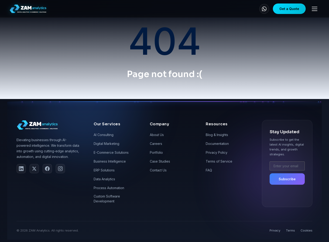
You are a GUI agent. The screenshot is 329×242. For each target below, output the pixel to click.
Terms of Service (219, 161)
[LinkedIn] (21, 168)
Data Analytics (104, 179)
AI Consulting (103, 135)
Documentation (217, 144)
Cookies (306, 230)
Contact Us (158, 170)
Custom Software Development (107, 198)
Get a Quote (289, 9)
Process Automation (109, 188)
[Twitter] (34, 168)
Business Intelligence (110, 161)
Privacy (275, 230)
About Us (157, 135)
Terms (290, 230)
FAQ (209, 170)
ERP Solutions (104, 170)
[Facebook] (47, 168)
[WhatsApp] (264, 9)
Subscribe (287, 179)
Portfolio (156, 152)
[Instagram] (60, 168)
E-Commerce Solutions (111, 152)
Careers (156, 144)
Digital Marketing (106, 144)
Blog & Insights (217, 135)
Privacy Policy (216, 152)
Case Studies (160, 161)
